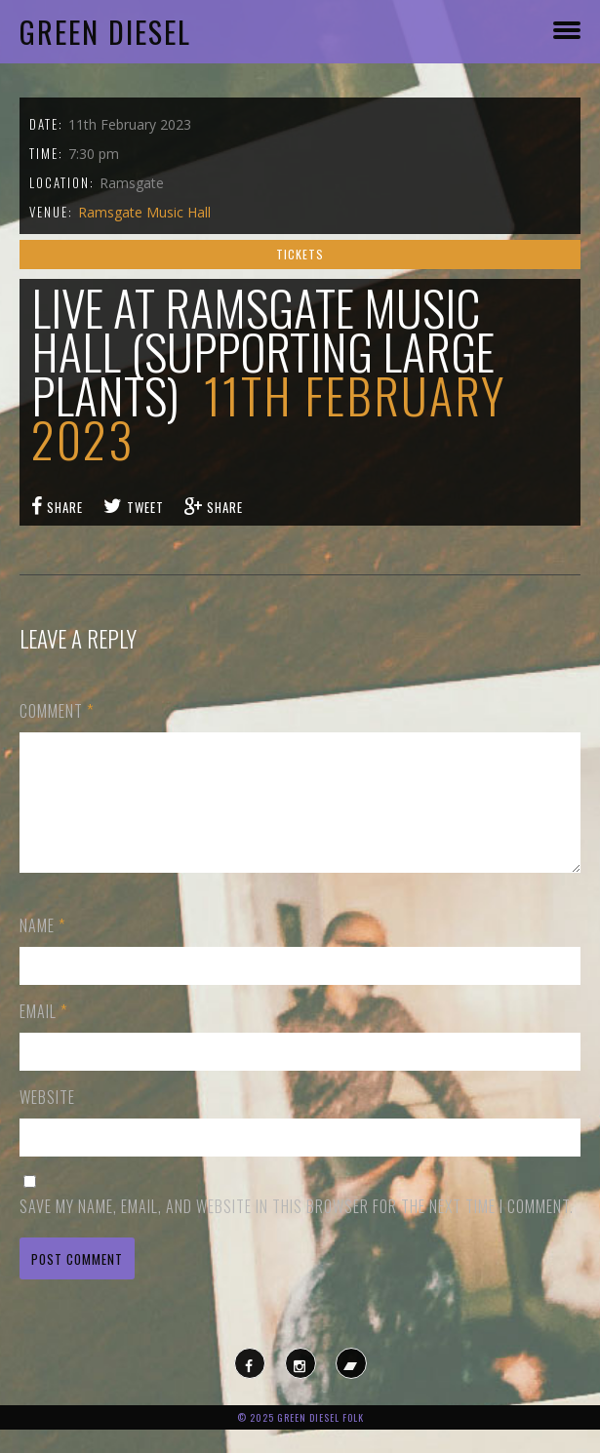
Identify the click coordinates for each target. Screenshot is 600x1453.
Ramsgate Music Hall (144, 212)
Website (47, 1120)
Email (43, 1034)
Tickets (300, 254)
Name (42, 949)
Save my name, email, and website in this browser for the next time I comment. (297, 1229)
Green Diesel (105, 32)
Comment (57, 711)
